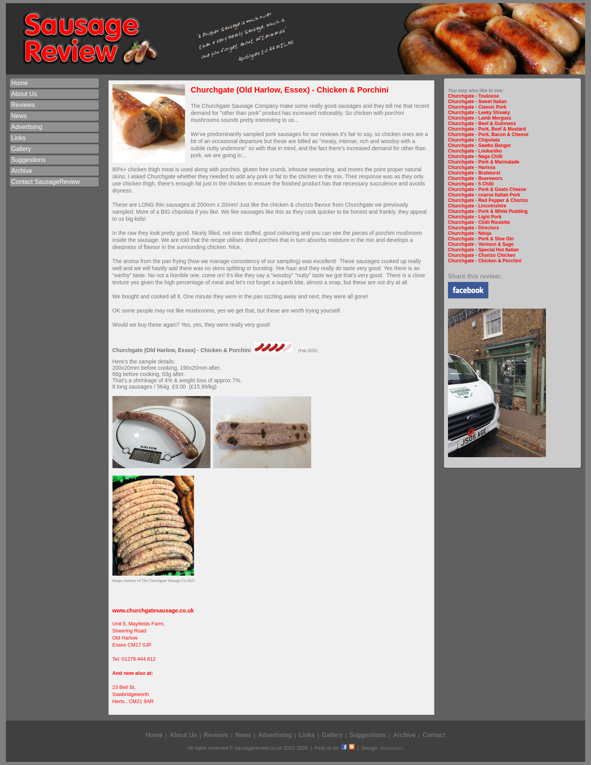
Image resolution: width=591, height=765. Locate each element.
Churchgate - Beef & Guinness (482, 123)
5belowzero (392, 747)
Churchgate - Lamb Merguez (479, 118)
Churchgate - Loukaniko (475, 151)
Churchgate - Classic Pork (477, 107)
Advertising (26, 127)
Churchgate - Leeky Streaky (479, 112)
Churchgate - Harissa (471, 167)
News (19, 116)
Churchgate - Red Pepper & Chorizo (488, 200)
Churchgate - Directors (473, 228)
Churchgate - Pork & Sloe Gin (481, 239)
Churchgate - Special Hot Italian (483, 250)
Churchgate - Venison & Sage (480, 244)
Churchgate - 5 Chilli (471, 184)
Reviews (22, 105)
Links (18, 137)
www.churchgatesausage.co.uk (153, 610)
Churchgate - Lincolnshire (477, 206)
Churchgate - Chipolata (474, 140)
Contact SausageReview (45, 181)
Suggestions (28, 159)
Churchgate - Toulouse (473, 96)
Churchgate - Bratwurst (474, 173)
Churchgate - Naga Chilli (475, 156)
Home (19, 83)
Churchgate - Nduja (469, 233)
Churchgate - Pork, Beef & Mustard (487, 129)
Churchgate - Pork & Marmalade (483, 162)
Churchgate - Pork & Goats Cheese (487, 189)
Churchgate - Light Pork (475, 217)
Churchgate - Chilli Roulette (479, 222)
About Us (24, 94)
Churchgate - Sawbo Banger (479, 145)
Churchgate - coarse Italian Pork (484, 195)
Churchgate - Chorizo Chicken (481, 255)
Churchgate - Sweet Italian (477, 101)
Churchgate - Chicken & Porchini (484, 260)
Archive (21, 170)
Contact (433, 735)
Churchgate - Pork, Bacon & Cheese (488, 134)
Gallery (21, 148)
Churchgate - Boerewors (475, 178)
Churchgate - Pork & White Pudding (488, 211)
